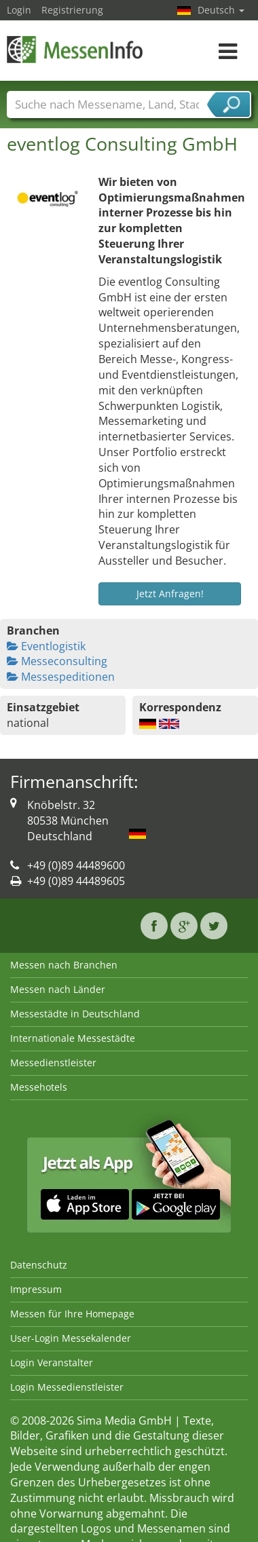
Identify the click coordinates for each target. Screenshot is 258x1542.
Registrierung (72, 9)
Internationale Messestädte (72, 1038)
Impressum (36, 1289)
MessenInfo (75, 49)
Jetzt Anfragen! (170, 593)
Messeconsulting (57, 661)
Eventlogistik (46, 646)
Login (19, 9)
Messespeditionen (61, 676)
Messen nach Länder (57, 989)
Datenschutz (38, 1264)
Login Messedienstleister (67, 1386)
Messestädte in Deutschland (75, 1013)
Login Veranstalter (51, 1362)
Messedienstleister (53, 1062)
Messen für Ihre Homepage (72, 1313)
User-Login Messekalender (70, 1338)
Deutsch (221, 9)
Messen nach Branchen (63, 964)
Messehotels (38, 1086)
